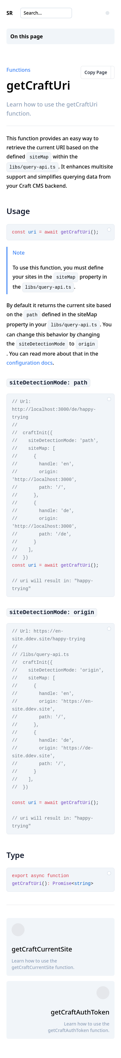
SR (9, 13)
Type (15, 855)
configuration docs (29, 362)
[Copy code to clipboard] (109, 230)
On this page (26, 36)
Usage (18, 211)
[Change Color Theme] (107, 13)
